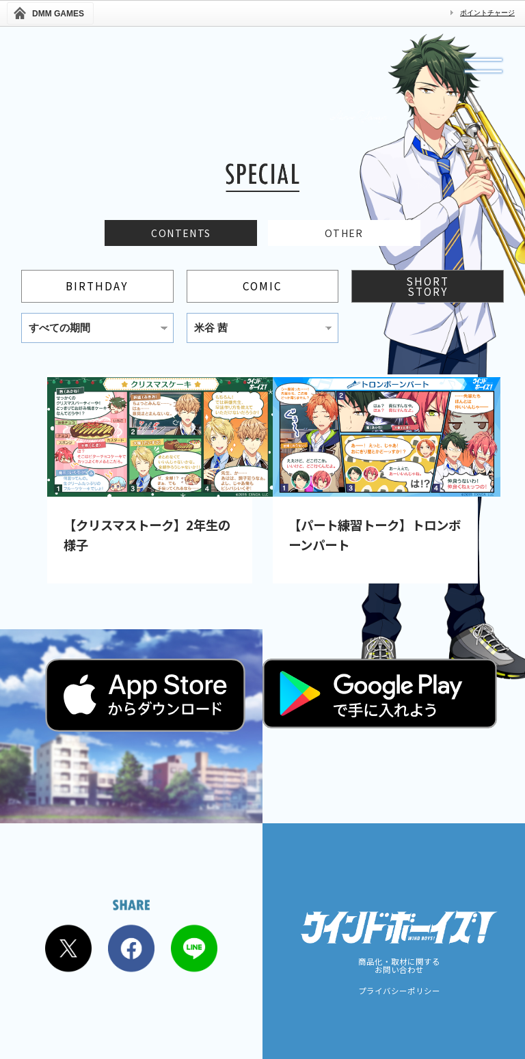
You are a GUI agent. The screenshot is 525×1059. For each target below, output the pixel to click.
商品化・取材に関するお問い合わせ (399, 966)
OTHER (344, 235)
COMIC (262, 289)
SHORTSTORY (427, 289)
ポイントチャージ (487, 12)
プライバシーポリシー (399, 991)
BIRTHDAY (97, 289)
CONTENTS (181, 235)
